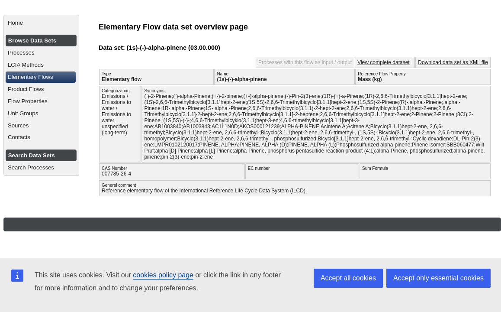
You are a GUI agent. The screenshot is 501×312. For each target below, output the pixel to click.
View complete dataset (383, 62)
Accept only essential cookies (438, 278)
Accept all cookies (348, 278)
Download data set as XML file (453, 62)
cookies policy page (163, 275)
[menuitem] (41, 23)
